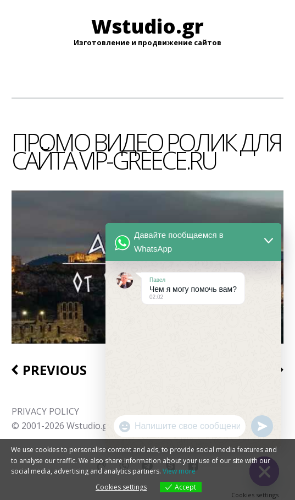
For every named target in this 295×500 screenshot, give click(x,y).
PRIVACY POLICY (45, 411)
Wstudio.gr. (89, 426)
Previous (55, 370)
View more (179, 471)
